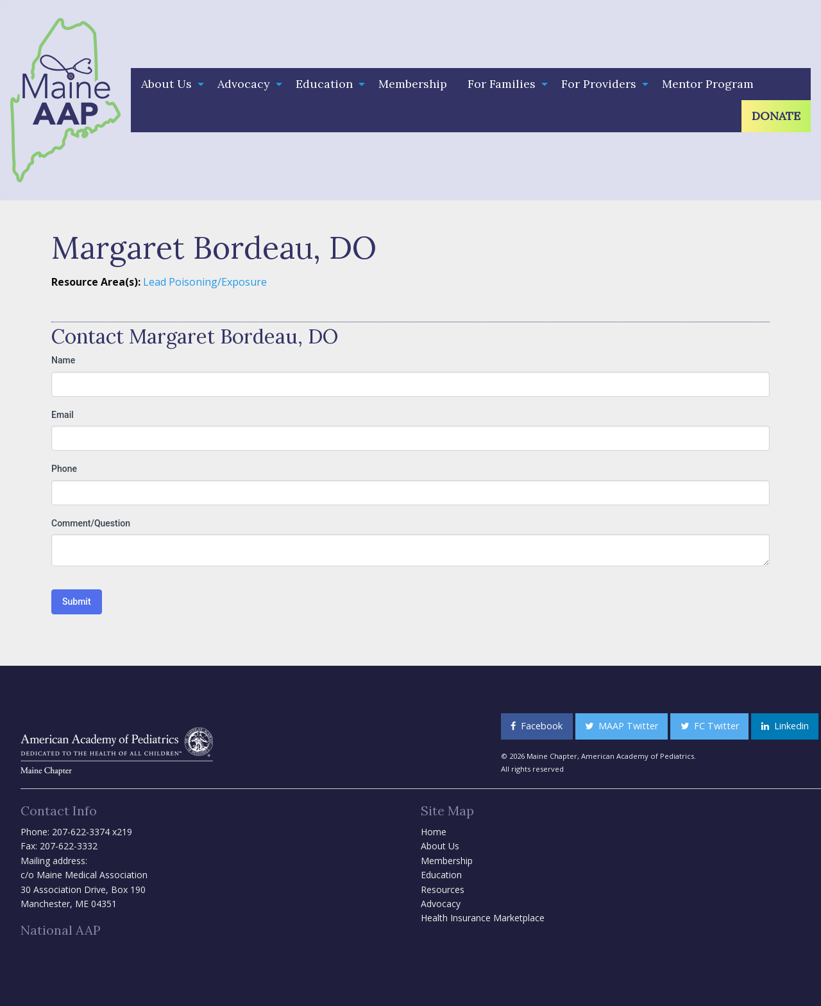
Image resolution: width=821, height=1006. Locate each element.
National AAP (61, 930)
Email (62, 415)
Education (324, 83)
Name (63, 360)
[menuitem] (169, 84)
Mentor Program (708, 83)
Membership (412, 83)
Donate (776, 115)
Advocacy (243, 83)
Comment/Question (90, 523)
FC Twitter (710, 726)
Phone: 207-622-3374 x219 (76, 832)
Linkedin (785, 726)
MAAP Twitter (621, 726)
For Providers (598, 83)
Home (433, 832)
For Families (502, 83)
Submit (76, 601)
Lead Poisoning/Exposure (205, 282)
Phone (64, 469)
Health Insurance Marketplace (483, 918)
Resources (442, 889)
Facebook (537, 726)
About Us (166, 83)
